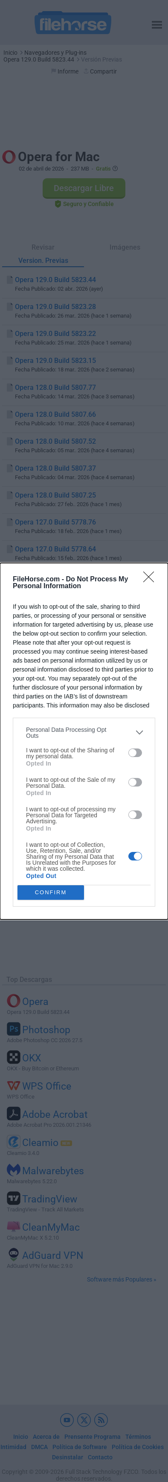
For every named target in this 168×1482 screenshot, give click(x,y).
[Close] (151, 580)
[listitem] (84, 733)
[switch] (135, 752)
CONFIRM (51, 892)
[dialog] (84, 741)
